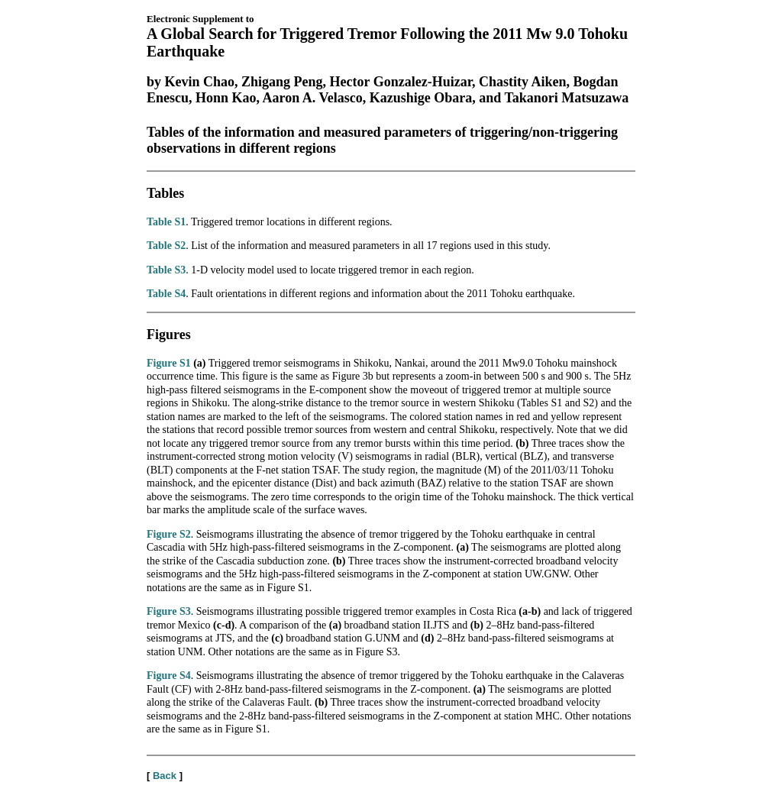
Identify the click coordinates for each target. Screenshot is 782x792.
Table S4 (166, 293)
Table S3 (166, 270)
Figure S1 (169, 363)
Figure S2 (169, 534)
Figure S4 (169, 675)
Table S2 (166, 245)
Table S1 (166, 222)
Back (164, 775)
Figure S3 (169, 611)
